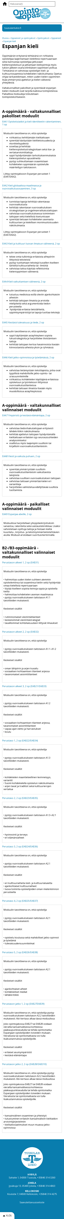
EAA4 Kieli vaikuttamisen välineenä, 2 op (24, 281)
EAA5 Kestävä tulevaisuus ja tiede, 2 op (23, 322)
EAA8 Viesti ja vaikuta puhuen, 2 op (21, 456)
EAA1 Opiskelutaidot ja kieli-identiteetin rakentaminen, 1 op (31, 123)
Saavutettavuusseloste (32, 1202)
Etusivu (5, 38)
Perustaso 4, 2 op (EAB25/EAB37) (20, 900)
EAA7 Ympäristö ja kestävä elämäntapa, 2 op (26, 415)
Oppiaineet (56, 38)
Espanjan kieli (9, 41)
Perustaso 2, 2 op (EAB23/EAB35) (20, 798)
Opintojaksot (43, 38)
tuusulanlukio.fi (12, 28)
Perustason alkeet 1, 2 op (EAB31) (20, 562)
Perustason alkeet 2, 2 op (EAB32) (20, 631)
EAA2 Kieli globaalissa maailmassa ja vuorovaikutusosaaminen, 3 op (21, 187)
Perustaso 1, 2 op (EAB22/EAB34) (20, 740)
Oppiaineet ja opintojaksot (23, 38)
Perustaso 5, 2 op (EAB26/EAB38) (20, 952)
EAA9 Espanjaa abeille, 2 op (17, 514)
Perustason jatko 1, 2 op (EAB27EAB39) (23, 1003)
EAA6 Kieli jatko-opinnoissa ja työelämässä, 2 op (28, 357)
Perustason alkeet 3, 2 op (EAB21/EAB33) (24, 686)
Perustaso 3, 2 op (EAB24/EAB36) (20, 846)
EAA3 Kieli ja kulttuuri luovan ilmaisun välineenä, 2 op (31, 243)
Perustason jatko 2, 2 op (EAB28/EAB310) (24, 1064)
